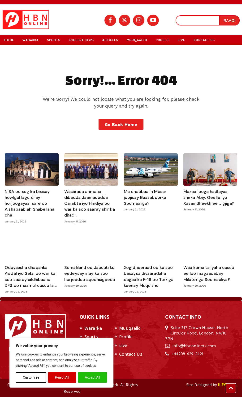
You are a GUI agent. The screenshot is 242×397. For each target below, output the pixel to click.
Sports (91, 337)
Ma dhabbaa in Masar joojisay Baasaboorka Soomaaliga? (145, 197)
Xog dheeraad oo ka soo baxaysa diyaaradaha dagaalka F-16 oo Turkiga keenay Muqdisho (148, 276)
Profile (126, 337)
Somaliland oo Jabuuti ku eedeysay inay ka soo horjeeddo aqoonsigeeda (89, 273)
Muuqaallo (130, 328)
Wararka (93, 328)
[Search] (229, 20)
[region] (61, 363)
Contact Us (130, 354)
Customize (31, 377)
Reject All (62, 377)
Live (123, 345)
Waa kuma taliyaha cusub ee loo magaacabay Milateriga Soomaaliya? (208, 273)
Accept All (92, 377)
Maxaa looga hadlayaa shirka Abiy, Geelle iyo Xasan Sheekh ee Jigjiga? (208, 197)
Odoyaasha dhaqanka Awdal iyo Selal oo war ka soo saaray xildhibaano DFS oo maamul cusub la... (31, 276)
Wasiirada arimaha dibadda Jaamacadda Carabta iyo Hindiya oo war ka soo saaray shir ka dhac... (89, 203)
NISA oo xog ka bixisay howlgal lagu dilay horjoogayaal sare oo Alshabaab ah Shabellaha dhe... (29, 203)
